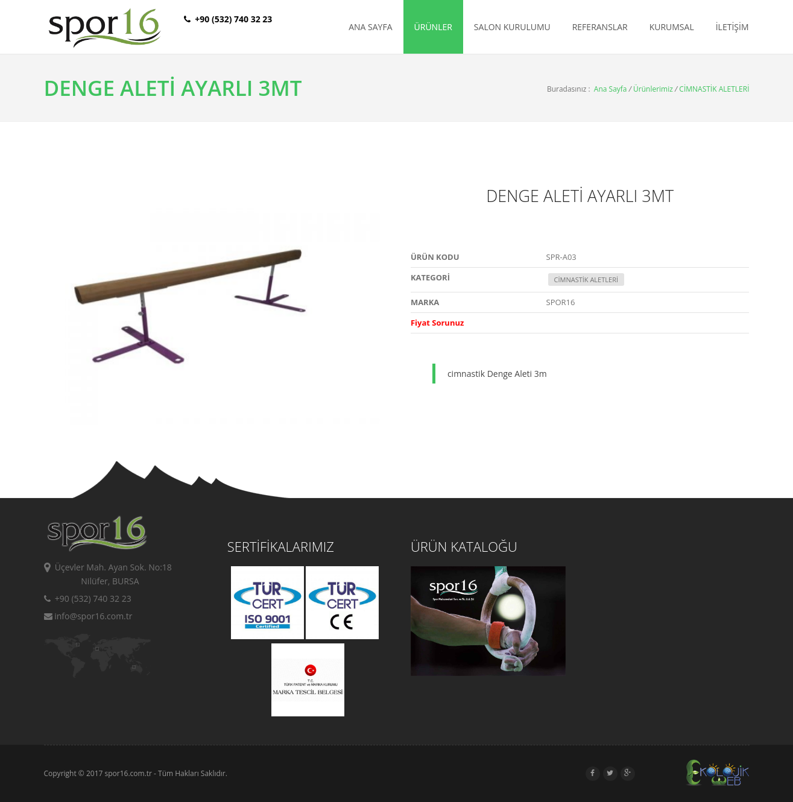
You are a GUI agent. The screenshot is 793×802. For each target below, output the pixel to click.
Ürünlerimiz (653, 89)
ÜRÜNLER (433, 27)
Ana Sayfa (610, 89)
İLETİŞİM (732, 27)
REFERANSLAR (600, 27)
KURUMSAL (671, 27)
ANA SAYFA (370, 27)
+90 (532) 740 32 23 (87, 598)
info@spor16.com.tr (88, 616)
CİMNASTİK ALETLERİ (714, 89)
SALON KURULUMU (512, 27)
